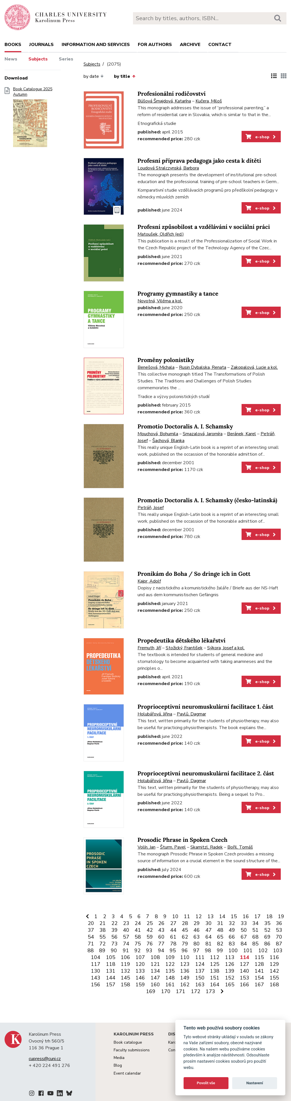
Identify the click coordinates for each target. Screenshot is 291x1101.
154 (259, 977)
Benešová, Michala (156, 367)
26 (161, 923)
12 (199, 916)
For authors (155, 44)
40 (126, 930)
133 (140, 971)
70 (279, 936)
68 (255, 936)
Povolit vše (206, 1083)
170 (166, 991)
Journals (41, 44)
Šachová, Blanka (168, 441)
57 (126, 936)
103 (277, 950)
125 (214, 964)
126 (229, 964)
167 (259, 984)
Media (119, 1057)
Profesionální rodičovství (172, 93)
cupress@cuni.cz (45, 1059)
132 (125, 971)
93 (149, 950)
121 (155, 964)
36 (279, 923)
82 (220, 943)
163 (200, 984)
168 (274, 984)
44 (173, 930)
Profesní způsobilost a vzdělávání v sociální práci (204, 227)
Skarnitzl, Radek (206, 847)
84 (244, 943)
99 (220, 950)
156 (95, 984)
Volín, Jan (146, 847)
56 (114, 936)
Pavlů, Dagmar (191, 714)
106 (125, 957)
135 (170, 971)
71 (91, 943)
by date (94, 76)
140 (244, 971)
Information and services (96, 44)
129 (274, 964)
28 (185, 923)
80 (197, 943)
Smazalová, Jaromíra (203, 434)
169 (150, 991)
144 (110, 977)
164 (214, 984)
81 (208, 943)
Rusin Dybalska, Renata (202, 367)
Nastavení (254, 1083)
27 (173, 923)
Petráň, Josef (151, 508)
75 (138, 943)
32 (232, 923)
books (13, 44)
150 (200, 977)
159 (140, 984)
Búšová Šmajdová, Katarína (164, 101)
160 (155, 984)
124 (200, 964)
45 (185, 930)
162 (185, 984)
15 (234, 916)
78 (173, 943)
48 (220, 930)
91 (126, 950)
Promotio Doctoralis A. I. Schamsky (185, 426)
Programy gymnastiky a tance (178, 293)
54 (91, 936)
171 (180, 991)
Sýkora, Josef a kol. (226, 648)
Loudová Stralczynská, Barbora (168, 168)
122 (170, 964)
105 (110, 957)
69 (267, 936)
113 (229, 957)
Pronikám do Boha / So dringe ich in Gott (194, 573)
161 (170, 984)
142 (274, 971)
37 (91, 930)
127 (244, 964)
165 (229, 984)
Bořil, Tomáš (240, 847)
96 (185, 950)
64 (208, 936)
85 (255, 943)
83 (232, 943)
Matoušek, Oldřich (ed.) (161, 234)
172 (195, 991)
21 (102, 923)
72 (102, 943)
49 (232, 930)
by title (124, 76)
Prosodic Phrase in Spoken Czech (183, 839)
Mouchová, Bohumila (158, 434)
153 (244, 977)
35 (267, 923)
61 (173, 936)
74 (126, 943)
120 (140, 964)
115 (259, 957)
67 (244, 936)
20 (91, 923)
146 (140, 977)
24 (138, 923)
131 (110, 971)
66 (232, 936)
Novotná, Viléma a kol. (160, 301)
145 (125, 977)
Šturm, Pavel (173, 847)
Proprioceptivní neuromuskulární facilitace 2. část (206, 773)
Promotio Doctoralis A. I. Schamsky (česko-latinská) (207, 500)
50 (244, 930)
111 (200, 957)
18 (269, 916)
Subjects (38, 59)
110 (185, 957)
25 (150, 923)
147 (155, 977)
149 (185, 977)
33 (244, 923)
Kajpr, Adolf (149, 581)
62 (185, 936)
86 (267, 943)
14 (222, 916)
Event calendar (127, 1073)
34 (255, 923)
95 (173, 950)
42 (150, 930)
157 (110, 984)
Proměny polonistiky (166, 360)
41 (138, 930)
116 (274, 957)
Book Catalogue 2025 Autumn (32, 119)
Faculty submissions (132, 1050)
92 (137, 950)
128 (259, 964)
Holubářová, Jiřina (155, 714)
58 (138, 936)
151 (214, 977)
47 (208, 930)
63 (197, 936)
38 (102, 930)
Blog (118, 1065)
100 (233, 950)
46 (197, 930)
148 (170, 977)
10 (175, 916)
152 (229, 977)
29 (197, 923)
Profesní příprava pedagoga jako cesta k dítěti (199, 160)
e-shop (261, 137)
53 (279, 930)
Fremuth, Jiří (149, 648)
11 (187, 916)
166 (244, 984)
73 (114, 943)
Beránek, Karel (241, 434)
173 (210, 991)
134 (155, 971)
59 (150, 936)
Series (66, 59)
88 (91, 950)
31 (220, 923)
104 (95, 957)
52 (267, 930)
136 (185, 971)
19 (281, 916)
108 (155, 957)
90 (114, 950)
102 (263, 950)
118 (110, 964)
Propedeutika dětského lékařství (182, 640)
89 (102, 950)
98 (208, 950)
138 (214, 971)
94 (161, 950)
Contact (220, 44)
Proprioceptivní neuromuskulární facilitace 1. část (205, 706)
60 (161, 936)
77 (161, 943)
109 (170, 957)
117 (95, 964)
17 (257, 916)
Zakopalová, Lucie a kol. (254, 367)
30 (208, 923)
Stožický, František (184, 648)
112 (214, 957)
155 (274, 977)
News (11, 59)
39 (114, 930)
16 (246, 916)
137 (200, 971)
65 (220, 936)
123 (185, 964)
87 (279, 943)
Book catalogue (128, 1042)
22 (114, 923)
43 (161, 930)
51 (255, 930)
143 (95, 977)
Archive (190, 44)
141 (259, 971)
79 (185, 943)
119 (125, 964)
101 (248, 950)
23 (126, 923)
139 (229, 971)
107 (140, 957)
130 (95, 971)
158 (125, 984)
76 (150, 943)
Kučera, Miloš (209, 101)
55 (102, 936)
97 (196, 950)
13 (210, 916)
